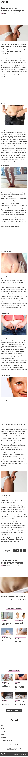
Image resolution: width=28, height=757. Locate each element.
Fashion (3, 731)
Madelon (19, 13)
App (24, 550)
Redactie (9, 748)
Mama (3, 725)
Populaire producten (6, 740)
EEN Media (24, 754)
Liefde (2, 734)
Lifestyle (3, 737)
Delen (14, 550)
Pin (21, 550)
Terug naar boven (13, 710)
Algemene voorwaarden (12, 749)
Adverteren (18, 748)
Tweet (17, 550)
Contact (19, 749)
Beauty (3, 728)
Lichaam (4, 13)
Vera (18, 565)
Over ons (13, 748)
